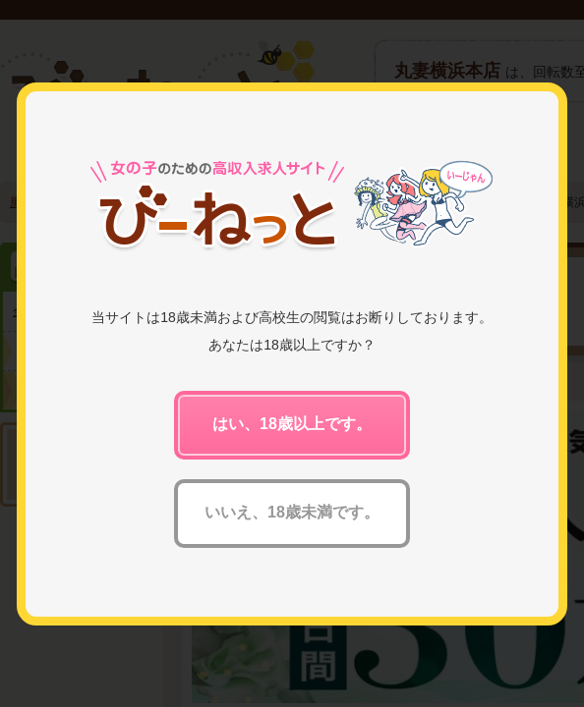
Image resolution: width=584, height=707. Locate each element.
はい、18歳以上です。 (292, 423)
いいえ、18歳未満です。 (292, 512)
